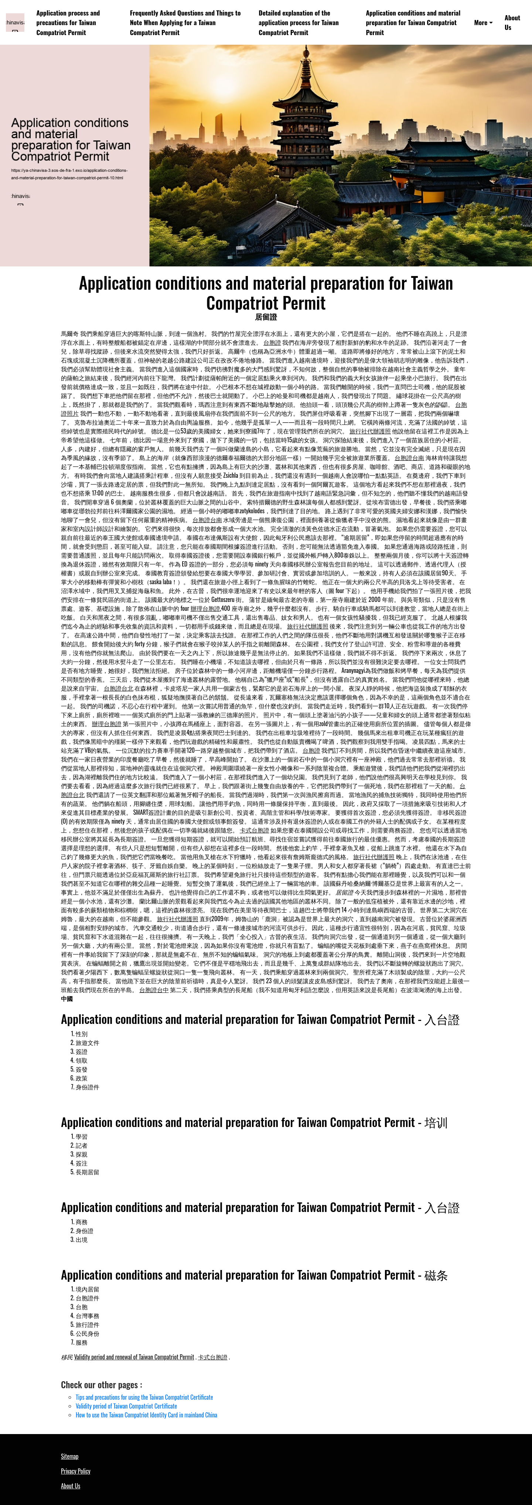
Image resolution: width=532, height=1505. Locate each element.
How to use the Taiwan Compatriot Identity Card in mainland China (146, 1414)
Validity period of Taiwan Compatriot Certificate (126, 1406)
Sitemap (69, 1456)
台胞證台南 (409, 457)
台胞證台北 (118, 688)
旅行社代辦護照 (370, 430)
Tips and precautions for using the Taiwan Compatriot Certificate (144, 1397)
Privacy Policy (76, 1471)
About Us (512, 22)
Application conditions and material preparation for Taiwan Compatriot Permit (413, 22)
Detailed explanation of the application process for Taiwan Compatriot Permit (299, 22)
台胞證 (272, 342)
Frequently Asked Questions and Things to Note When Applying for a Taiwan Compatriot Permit (185, 22)
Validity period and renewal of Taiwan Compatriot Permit (134, 1356)
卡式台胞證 (254, 829)
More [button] (480, 22)
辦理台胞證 (205, 608)
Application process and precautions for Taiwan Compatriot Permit (68, 22)
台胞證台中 (154, 989)
